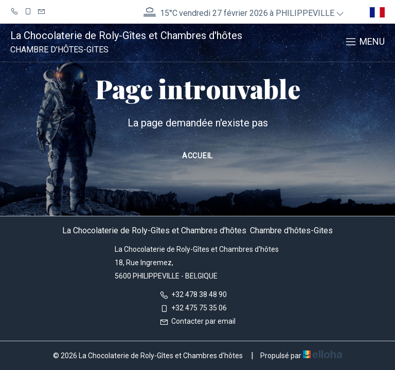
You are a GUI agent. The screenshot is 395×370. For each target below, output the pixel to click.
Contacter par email (197, 321)
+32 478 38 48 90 (193, 294)
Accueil (197, 156)
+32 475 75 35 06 (193, 308)
